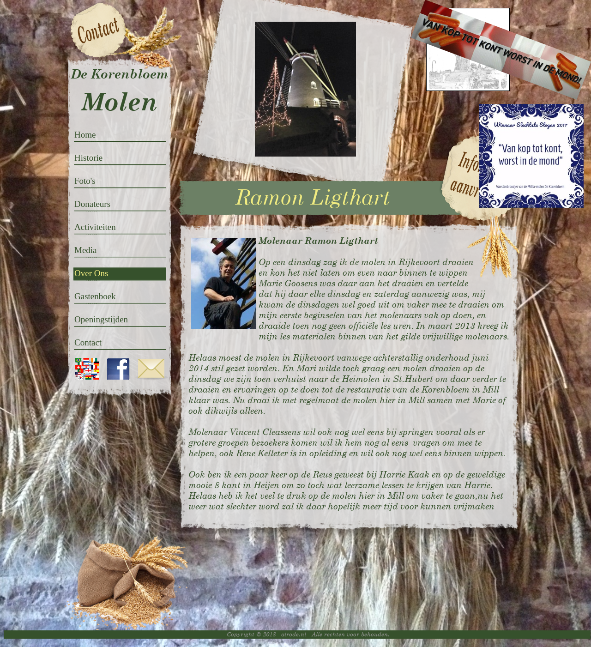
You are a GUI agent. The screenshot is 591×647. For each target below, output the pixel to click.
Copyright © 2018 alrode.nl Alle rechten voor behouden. (308, 634)
